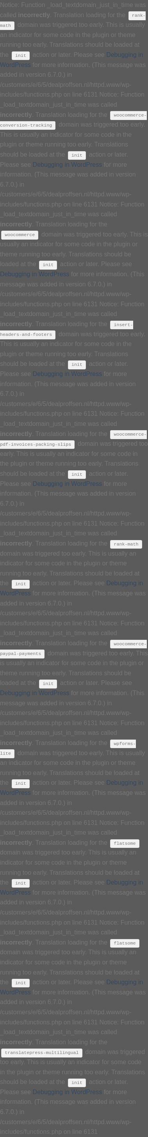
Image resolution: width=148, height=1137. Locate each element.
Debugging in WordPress (67, 164)
